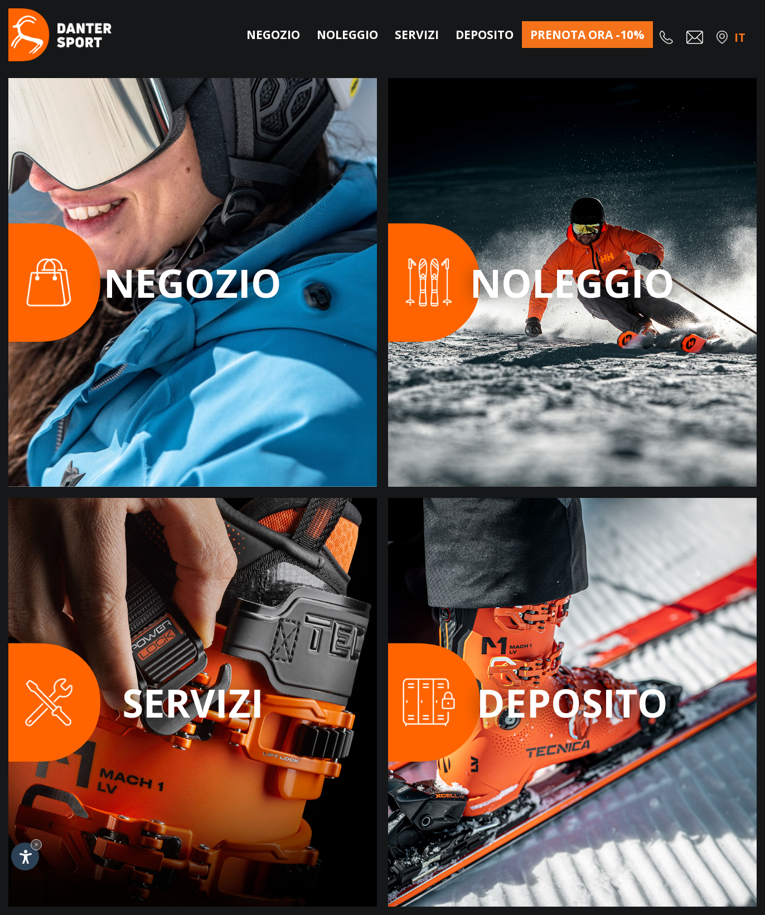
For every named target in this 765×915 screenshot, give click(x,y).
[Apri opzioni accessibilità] (25, 856)
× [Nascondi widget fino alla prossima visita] (36, 844)
